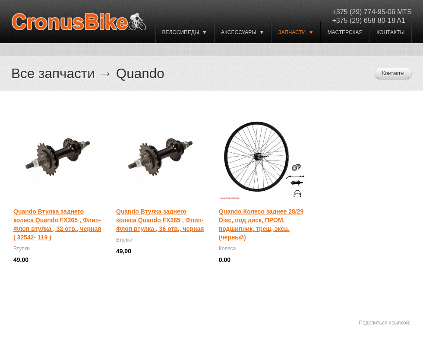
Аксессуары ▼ (242, 32)
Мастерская (345, 32)
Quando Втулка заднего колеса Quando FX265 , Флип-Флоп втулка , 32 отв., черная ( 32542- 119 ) (57, 224)
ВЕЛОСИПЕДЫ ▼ (184, 32)
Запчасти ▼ (295, 32)
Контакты (390, 32)
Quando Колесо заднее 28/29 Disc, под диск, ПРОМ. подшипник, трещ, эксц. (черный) (261, 224)
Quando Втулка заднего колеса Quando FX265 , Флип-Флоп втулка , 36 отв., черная (160, 220)
